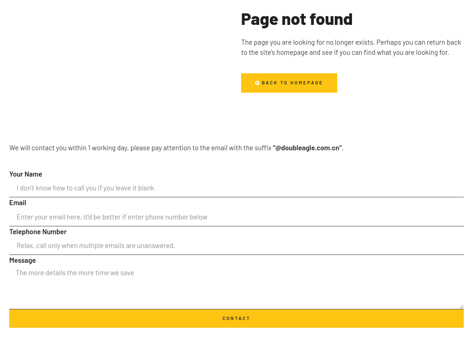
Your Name (25, 174)
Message (22, 260)
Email (17, 202)
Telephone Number (38, 231)
